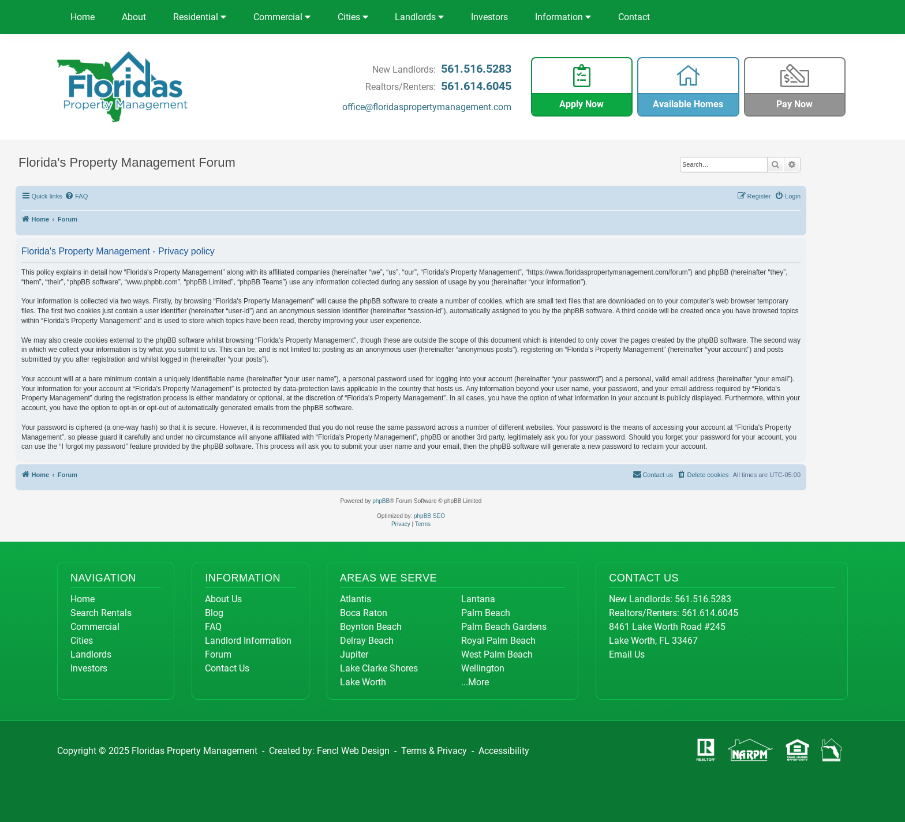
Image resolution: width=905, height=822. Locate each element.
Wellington (482, 668)
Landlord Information (248, 640)
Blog (214, 612)
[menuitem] (76, 196)
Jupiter (354, 654)
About (134, 17)
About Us (223, 599)
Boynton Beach (371, 626)
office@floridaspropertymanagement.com (426, 107)
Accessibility (503, 750)
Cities (353, 17)
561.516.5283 (476, 69)
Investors (489, 17)
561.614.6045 (476, 86)
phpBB (381, 501)
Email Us (627, 654)
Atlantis (355, 599)
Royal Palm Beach (498, 640)
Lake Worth (363, 682)
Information (563, 17)
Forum (218, 654)
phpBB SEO (429, 516)
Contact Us (227, 668)
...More (475, 682)
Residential (199, 17)
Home (82, 17)
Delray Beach (367, 640)
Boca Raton (363, 612)
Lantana (478, 599)
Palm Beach (485, 612)
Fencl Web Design (353, 750)
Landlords (419, 17)
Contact (634, 17)
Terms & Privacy (434, 750)
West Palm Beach (497, 654)
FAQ (213, 626)
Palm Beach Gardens (504, 626)
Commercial (282, 17)
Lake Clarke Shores (379, 668)
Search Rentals (101, 612)
